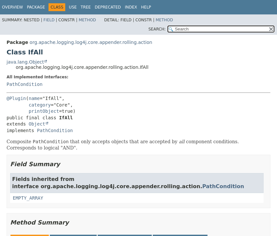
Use (73, 7)
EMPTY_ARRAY (28, 198)
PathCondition (25, 84)
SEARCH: (157, 29)
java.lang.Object (25, 62)
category (39, 105)
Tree (86, 7)
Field (48, 20)
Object (37, 124)
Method (87, 20)
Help (146, 7)
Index (131, 7)
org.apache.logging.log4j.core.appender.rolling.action (91, 42)
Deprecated (108, 7)
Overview (12, 7)
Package (36, 7)
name (34, 98)
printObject (44, 111)
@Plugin (16, 98)
